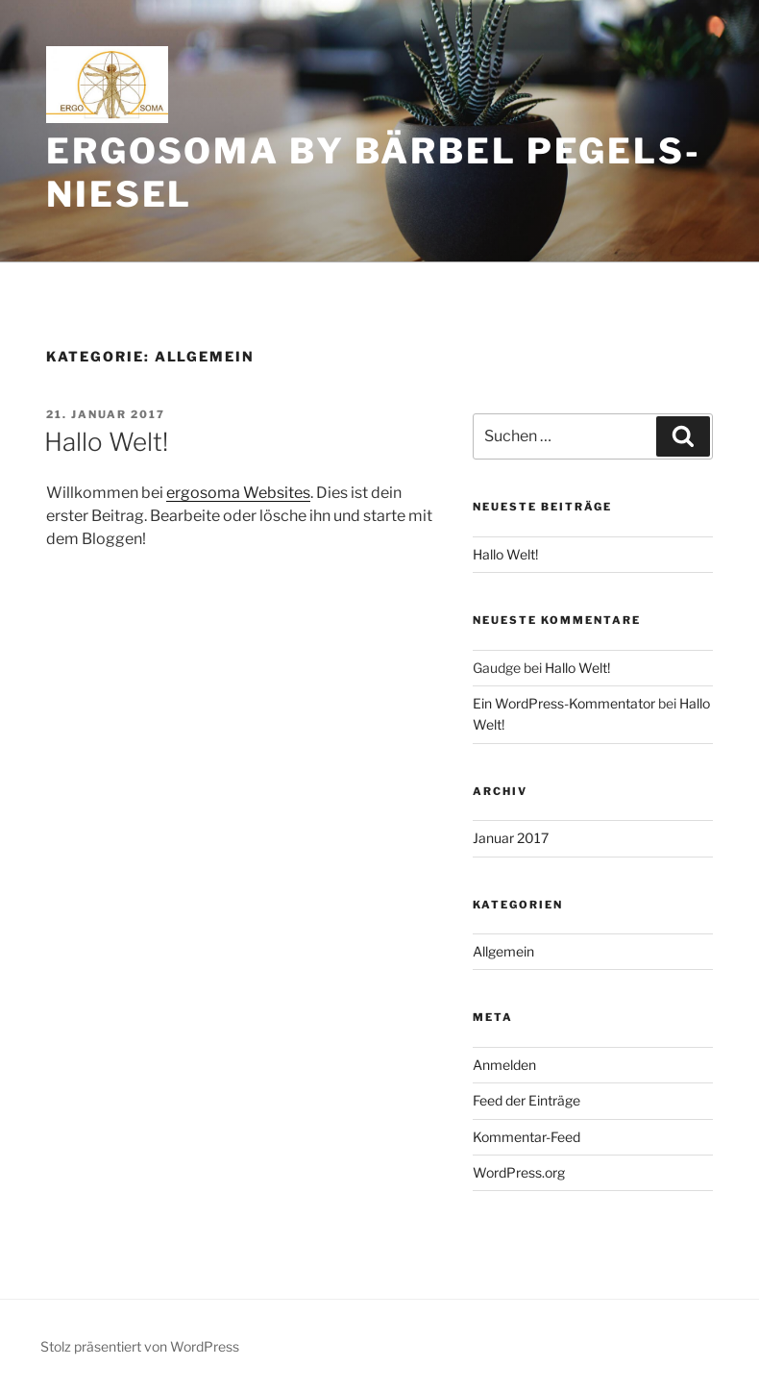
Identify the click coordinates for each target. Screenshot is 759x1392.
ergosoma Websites (238, 493)
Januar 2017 (511, 838)
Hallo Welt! (106, 442)
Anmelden (504, 1064)
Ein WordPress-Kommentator (564, 703)
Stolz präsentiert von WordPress (139, 1346)
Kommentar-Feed (526, 1137)
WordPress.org (519, 1172)
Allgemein (503, 951)
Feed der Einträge (526, 1100)
